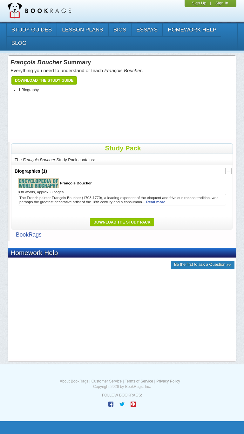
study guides (31, 30)
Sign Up (199, 3)
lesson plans (82, 30)
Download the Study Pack (122, 222)
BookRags (29, 234)
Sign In (221, 3)
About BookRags (74, 381)
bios (119, 30)
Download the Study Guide (44, 80)
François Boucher (55, 183)
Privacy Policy (168, 381)
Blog (18, 43)
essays (147, 30)
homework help (192, 30)
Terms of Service (139, 381)
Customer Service (107, 381)
